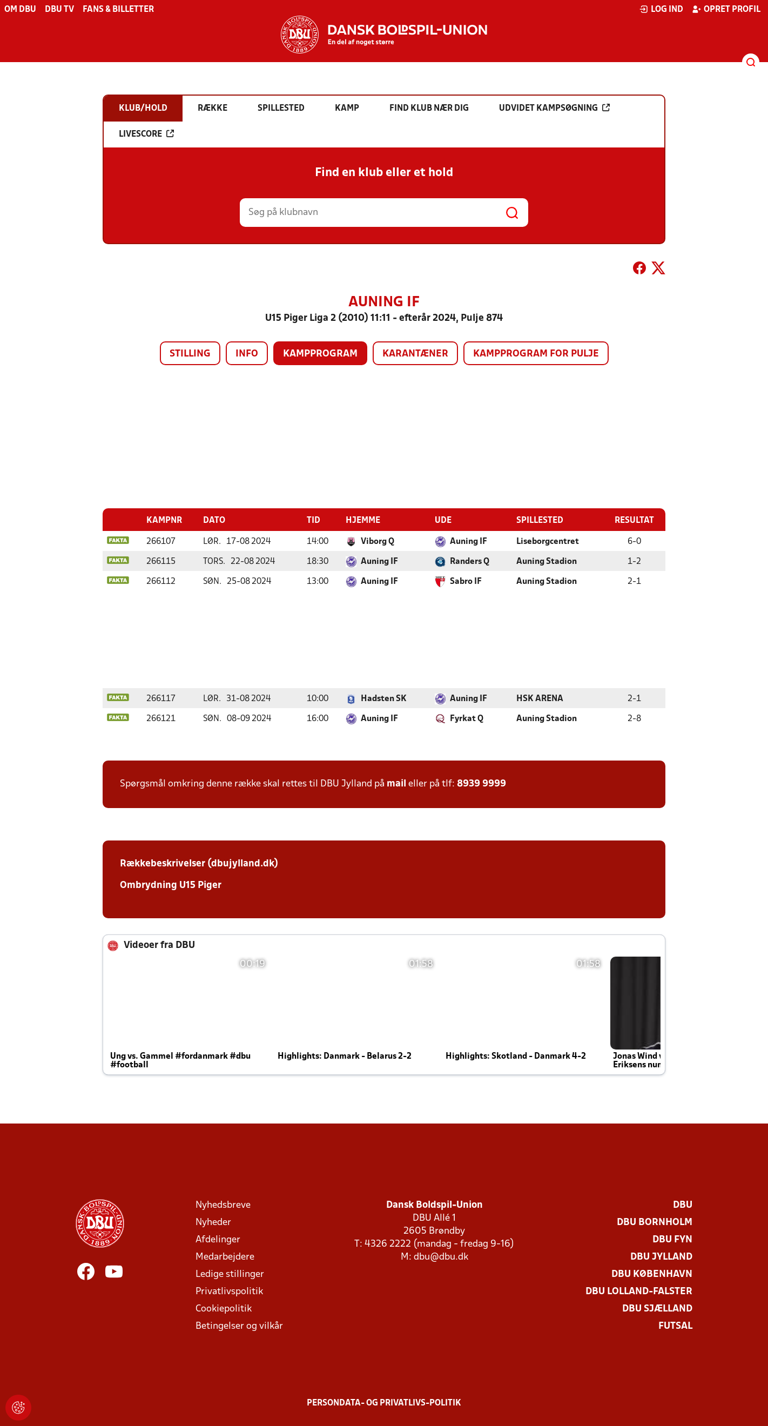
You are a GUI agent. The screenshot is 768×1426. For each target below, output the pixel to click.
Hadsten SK (384, 698)
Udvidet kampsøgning (554, 108)
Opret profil (726, 9)
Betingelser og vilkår (239, 1325)
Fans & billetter (118, 10)
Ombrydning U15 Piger (170, 885)
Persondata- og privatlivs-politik (384, 1403)
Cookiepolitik (224, 1308)
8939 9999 (481, 783)
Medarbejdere (225, 1256)
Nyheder (213, 1222)
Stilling (190, 354)
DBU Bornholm (654, 1222)
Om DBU (20, 10)
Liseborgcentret (547, 541)
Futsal (675, 1325)
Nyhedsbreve (223, 1204)
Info (246, 354)
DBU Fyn (672, 1239)
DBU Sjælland (657, 1308)
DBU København (651, 1274)
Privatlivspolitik (229, 1291)
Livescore (146, 134)
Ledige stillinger (230, 1274)
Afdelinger (218, 1239)
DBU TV (59, 10)
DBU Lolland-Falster (638, 1291)
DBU (682, 1204)
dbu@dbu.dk (441, 1256)
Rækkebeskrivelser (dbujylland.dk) (199, 863)
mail (396, 783)
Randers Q (469, 561)
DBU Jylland (661, 1256)
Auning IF (468, 541)
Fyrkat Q (466, 718)
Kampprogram (320, 354)
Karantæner (415, 354)
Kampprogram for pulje (536, 354)
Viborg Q (377, 541)
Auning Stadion (546, 561)
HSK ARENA (539, 698)
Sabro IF (466, 581)
